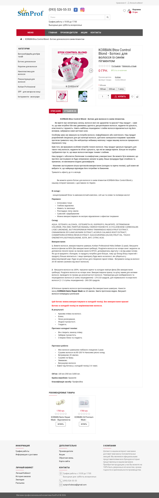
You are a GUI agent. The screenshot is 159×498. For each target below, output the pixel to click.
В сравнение (137, 96)
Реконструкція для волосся (26, 80)
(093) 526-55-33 (60, 9)
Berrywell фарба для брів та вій (29, 55)
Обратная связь (66, 458)
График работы (22, 451)
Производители (66, 451)
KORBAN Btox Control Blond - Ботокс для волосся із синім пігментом (54, 39)
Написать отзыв (129, 66)
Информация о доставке (27, 454)
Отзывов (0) (70, 111)
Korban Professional (26, 87)
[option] (72, 68)
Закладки (20, 480)
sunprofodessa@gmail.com (75, 485)
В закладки (132, 96)
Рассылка (20, 483)
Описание (56, 111)
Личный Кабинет (23, 473)
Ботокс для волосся (27, 61)
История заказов (23, 476)
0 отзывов (116, 66)
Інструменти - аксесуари (29, 97)
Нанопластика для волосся (26, 72)
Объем (103, 85)
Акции (62, 454)
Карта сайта (64, 461)
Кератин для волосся (27, 66)
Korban (118, 77)
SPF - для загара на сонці (29, 92)
